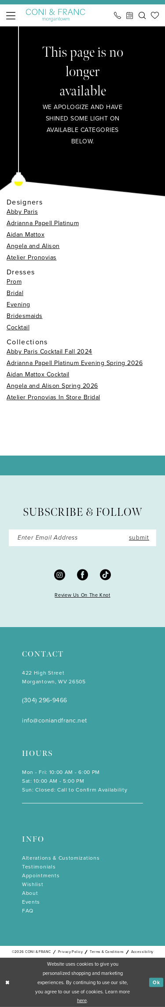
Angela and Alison (33, 246)
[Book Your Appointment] (130, 15)
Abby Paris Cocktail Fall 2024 (49, 351)
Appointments (40, 875)
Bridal (15, 293)
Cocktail (18, 327)
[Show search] (142, 15)
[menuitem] (11, 15)
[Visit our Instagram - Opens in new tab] (60, 574)
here (82, 1000)
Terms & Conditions (107, 951)
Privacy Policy (70, 951)
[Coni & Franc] (55, 15)
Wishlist (33, 884)
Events (31, 902)
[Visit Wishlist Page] (154, 15)
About (30, 893)
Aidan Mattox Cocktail (38, 374)
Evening (18, 304)
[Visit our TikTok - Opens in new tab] (105, 574)
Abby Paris (22, 211)
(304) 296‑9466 (44, 700)
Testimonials (38, 867)
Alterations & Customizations (60, 858)
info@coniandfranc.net (54, 720)
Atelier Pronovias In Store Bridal (53, 397)
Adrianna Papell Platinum (43, 223)
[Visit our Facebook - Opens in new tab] (82, 574)
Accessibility (142, 951)
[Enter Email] (82, 537)
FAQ (27, 911)
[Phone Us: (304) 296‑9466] (117, 15)
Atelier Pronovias (32, 257)
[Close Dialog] (7, 982)
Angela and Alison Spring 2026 (52, 385)
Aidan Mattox (25, 234)
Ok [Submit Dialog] (156, 981)
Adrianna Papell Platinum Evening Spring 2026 (75, 363)
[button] (11, 15)
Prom (14, 281)
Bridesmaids (25, 316)
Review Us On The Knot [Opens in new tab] (82, 594)
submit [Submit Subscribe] (139, 537)
